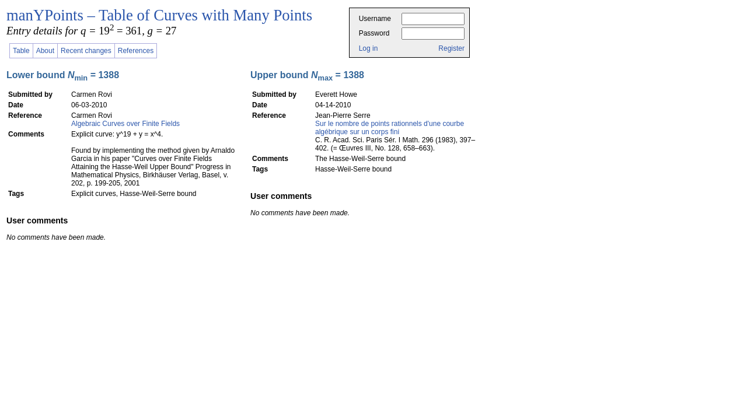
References (135, 51)
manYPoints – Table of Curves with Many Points (159, 15)
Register (451, 48)
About (45, 51)
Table (21, 51)
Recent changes (86, 51)
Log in (368, 48)
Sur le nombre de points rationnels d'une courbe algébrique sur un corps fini (389, 128)
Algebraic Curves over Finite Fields (125, 124)
